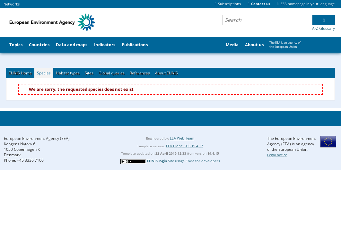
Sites (89, 73)
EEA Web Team (182, 138)
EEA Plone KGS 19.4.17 (184, 145)
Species (44, 73)
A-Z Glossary (323, 28)
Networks (12, 4)
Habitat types (68, 73)
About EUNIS (166, 73)
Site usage (176, 160)
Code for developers (203, 160)
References (140, 73)
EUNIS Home (20, 73)
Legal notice (277, 154)
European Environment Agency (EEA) (37, 138)
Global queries (112, 73)
